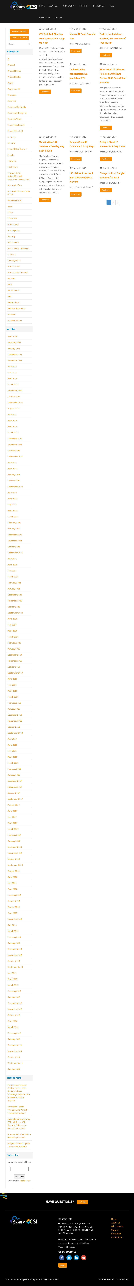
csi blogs (11, 137)
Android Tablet (14, 77)
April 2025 (12, 378)
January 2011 (14, 1069)
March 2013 (13, 985)
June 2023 (12, 468)
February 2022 (14, 522)
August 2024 (14, 408)
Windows (12, 314)
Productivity (13, 224)
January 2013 (14, 997)
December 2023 (15, 438)
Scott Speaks (13, 230)
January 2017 (14, 841)
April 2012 (12, 1021)
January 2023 (14, 474)
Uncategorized (14, 260)
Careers (58, 17)
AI (9, 59)
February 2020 (14, 643)
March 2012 (13, 1027)
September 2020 (15, 613)
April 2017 (12, 823)
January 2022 (14, 528)
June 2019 (12, 679)
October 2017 (14, 793)
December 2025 (15, 354)
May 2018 (12, 751)
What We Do (69, 6)
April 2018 (12, 757)
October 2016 (14, 859)
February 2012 (14, 1033)
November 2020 (15, 601)
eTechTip (11, 143)
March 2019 (13, 697)
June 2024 (12, 420)
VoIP (10, 284)
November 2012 (15, 1009)
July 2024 (12, 414)
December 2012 (15, 1003)
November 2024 (15, 390)
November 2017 (15, 787)
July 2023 (12, 462)
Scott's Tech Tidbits (19, 38)
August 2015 (14, 907)
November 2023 (15, 444)
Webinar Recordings (19, 31)
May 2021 (12, 571)
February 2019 (14, 703)
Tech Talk (12, 254)
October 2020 (14, 607)
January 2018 (14, 775)
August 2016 (14, 871)
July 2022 (12, 492)
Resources (99, 6)
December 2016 (15, 847)
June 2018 (12, 745)
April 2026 (12, 336)
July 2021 (12, 559)
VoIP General (13, 290)
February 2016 (14, 895)
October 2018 (14, 727)
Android (11, 65)
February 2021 (14, 583)
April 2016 (12, 889)
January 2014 (14, 943)
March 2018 (13, 763)
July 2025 (12, 366)
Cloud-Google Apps (16, 125)
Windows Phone (15, 320)
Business (12, 101)
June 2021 (12, 565)
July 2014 (12, 925)
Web (10, 296)
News (10, 206)
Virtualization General (18, 272)
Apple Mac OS (14, 89)
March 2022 (13, 516)
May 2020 (12, 625)
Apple (10, 83)
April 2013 (12, 979)
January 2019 (14, 709)
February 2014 (14, 937)
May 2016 (12, 883)
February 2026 (14, 342)
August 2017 (14, 805)
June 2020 (12, 619)
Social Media (13, 242)
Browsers (12, 95)
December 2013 (15, 949)
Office (10, 212)
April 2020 (12, 631)
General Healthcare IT (17, 149)
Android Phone (14, 71)
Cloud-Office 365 (15, 131)
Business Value (14, 119)
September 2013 (15, 967)
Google (11, 155)
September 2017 (15, 799)
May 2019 (12, 685)
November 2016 (15, 853)
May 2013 (12, 973)
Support (84, 6)
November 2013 (15, 955)
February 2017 (14, 835)
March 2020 (13, 637)
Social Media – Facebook (18, 248)
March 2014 (13, 931)
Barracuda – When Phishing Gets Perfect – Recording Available (18, 1109)
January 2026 (14, 348)
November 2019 (15, 661)
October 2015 (14, 901)
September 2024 (15, 402)
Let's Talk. (82, 1202)
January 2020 (14, 649)
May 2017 (12, 817)
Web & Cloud (13, 302)
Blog (111, 6)
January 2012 (14, 1039)
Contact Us (44, 17)
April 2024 (12, 426)
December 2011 (15, 1045)
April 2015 (12, 913)
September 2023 (15, 456)
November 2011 (15, 1051)
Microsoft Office (15, 185)
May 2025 (12, 372)
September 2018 (15, 733)
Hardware (12, 161)
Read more (45, 92)
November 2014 (15, 919)
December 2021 (15, 534)
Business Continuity (17, 107)
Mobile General (14, 200)
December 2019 (15, 655)
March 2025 (13, 384)
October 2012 (14, 1015)
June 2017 (12, 811)
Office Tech (12, 218)
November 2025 (15, 360)
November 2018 (15, 721)
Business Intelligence (17, 113)
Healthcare (13, 167)
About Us (54, 6)
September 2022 (15, 486)
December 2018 (15, 715)
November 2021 (15, 540)
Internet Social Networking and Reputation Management (19, 176)
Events (62, 1265)
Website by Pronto (107, 1279)
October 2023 (14, 450)
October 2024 (14, 396)
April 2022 (12, 510)
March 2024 (13, 432)
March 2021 (13, 577)
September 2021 (15, 552)
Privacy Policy (122, 1279)
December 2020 (15, 595)
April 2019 (12, 691)
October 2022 (14, 480)
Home (42, 6)
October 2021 (14, 546)
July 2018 (12, 739)
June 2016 (12, 877)
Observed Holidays (66, 1247)
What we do (117, 1226)
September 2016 (15, 865)
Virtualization (14, 266)
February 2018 (14, 769)
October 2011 (14, 1057)
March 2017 (13, 829)
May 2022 (12, 504)
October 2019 (14, 667)
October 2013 (14, 961)
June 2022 (12, 498)
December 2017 (15, 781)
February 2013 (14, 991)
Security (11, 236)
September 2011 (15, 1063)
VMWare (11, 278)
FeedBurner (25, 1180)
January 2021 (14, 589)
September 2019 (15, 673)
